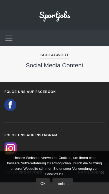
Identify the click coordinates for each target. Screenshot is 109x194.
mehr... (63, 183)
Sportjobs (54, 15)
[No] (102, 172)
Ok (42, 183)
